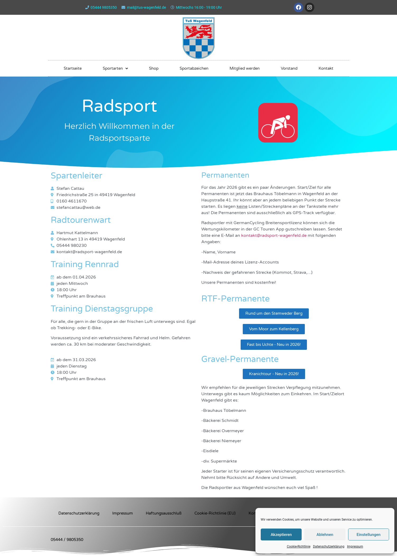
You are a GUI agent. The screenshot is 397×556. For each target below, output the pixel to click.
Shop (153, 68)
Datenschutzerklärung (328, 546)
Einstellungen (369, 534)
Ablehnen (324, 534)
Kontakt (326, 68)
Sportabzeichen (194, 68)
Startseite (73, 68)
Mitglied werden (245, 68)
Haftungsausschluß (163, 513)
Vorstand (289, 68)
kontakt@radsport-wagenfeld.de (274, 235)
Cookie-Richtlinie (298, 546)
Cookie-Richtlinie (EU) (215, 513)
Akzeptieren (281, 534)
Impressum (355, 546)
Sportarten (115, 68)
